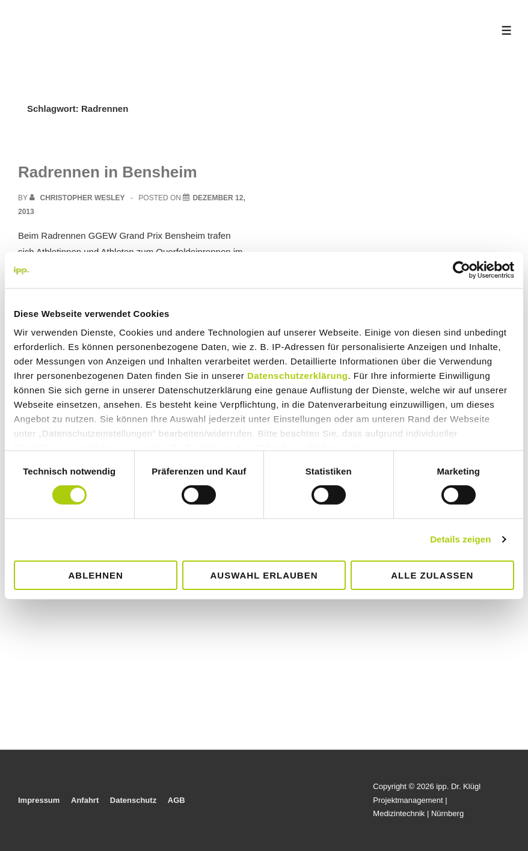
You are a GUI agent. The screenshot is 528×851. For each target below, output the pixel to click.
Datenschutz (133, 800)
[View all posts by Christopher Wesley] (78, 198)
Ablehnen (96, 575)
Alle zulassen (432, 575)
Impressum (39, 800)
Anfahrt (85, 800)
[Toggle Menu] (506, 30)
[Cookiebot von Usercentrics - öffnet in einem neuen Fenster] (461, 269)
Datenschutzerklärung (297, 375)
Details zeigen (460, 539)
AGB (176, 800)
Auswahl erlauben (264, 575)
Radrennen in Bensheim (107, 172)
